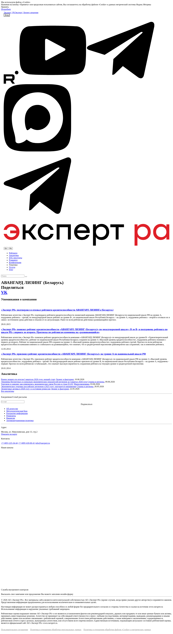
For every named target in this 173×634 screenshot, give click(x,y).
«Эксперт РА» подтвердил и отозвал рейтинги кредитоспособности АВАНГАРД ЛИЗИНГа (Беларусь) (57, 310)
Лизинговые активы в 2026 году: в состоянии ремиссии (25, 389)
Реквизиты (11, 416)
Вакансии (10, 418)
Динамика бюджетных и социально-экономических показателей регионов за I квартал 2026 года (44, 382)
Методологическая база (16, 411)
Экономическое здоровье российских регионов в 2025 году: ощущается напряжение (38, 386)
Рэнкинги (13, 260)
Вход (7, 15)
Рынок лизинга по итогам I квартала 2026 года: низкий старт (28, 379)
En (6, 248)
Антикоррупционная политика (20, 420)
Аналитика (14, 255)
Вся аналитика (7, 391)
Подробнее (6, 9)
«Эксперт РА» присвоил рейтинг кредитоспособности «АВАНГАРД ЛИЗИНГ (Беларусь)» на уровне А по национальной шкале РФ (73, 354)
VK (4, 292)
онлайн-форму (66, 594)
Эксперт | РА (9, 12)
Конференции (15, 262)
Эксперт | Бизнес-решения (26, 12)
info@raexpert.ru (42, 443)
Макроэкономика (81, 384)
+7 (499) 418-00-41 (26, 443)
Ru (10, 248)
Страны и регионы (96, 382)
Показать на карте (9, 434)
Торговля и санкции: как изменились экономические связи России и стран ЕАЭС (37, 384)
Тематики (13, 265)
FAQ (11, 269)
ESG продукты (15, 258)
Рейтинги (13, 253)
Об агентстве (12, 409)
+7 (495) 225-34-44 (9, 443)
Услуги (12, 267)
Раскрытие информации (17, 413)
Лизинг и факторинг (65, 379)
